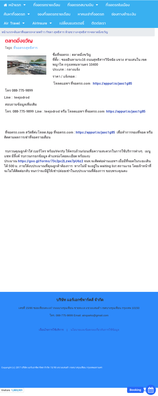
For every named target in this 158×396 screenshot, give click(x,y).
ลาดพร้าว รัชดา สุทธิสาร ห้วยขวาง (55, 32)
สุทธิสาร (84, 32)
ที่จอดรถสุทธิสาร (25, 48)
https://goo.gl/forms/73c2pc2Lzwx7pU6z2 (51, 161)
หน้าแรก (7, 32)
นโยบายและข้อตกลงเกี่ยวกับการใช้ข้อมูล (95, 329)
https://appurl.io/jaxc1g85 (112, 83)
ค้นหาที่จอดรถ (23, 32)
